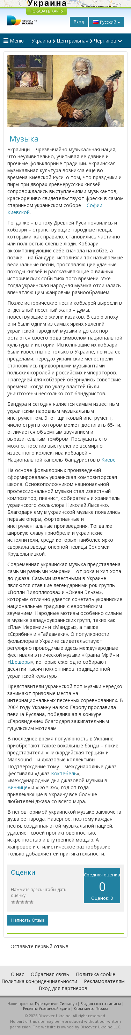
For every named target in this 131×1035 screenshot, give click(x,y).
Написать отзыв (27, 920)
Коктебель (64, 773)
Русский (106, 22)
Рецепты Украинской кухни (46, 1008)
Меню (13, 40)
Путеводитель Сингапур (56, 1003)
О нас (17, 974)
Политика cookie (95, 974)
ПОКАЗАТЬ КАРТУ (47, 11)
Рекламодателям (104, 981)
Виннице (17, 787)
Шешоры (20, 662)
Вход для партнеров (63, 988)
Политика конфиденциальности (39, 981)
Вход (79, 22)
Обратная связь (50, 974)
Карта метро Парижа (91, 1008)
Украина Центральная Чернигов (76, 40)
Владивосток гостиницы (100, 1003)
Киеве (108, 459)
